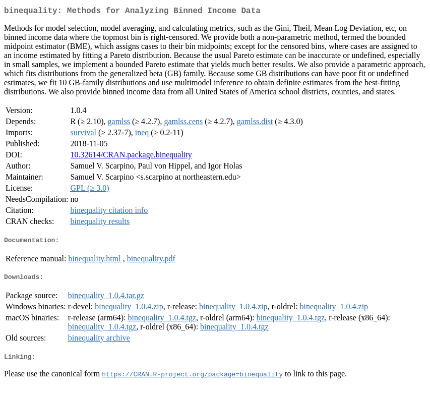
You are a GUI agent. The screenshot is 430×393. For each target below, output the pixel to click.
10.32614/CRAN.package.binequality (131, 156)
